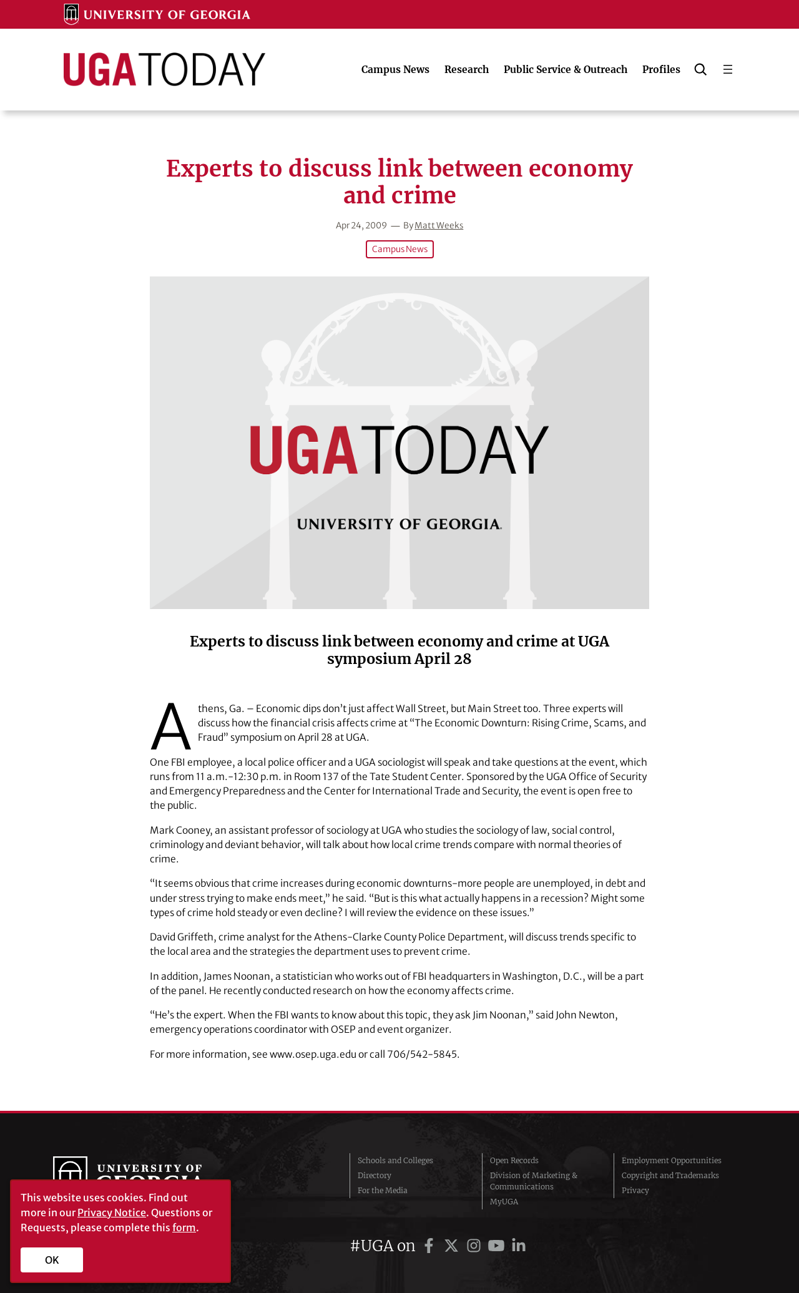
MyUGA (504, 1201)
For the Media (383, 1190)
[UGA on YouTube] (498, 1246)
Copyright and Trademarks (670, 1175)
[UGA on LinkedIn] (518, 1246)
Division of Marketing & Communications (533, 1181)
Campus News (400, 249)
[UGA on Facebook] (430, 1246)
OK (52, 1260)
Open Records (514, 1160)
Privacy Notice (111, 1212)
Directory (374, 1175)
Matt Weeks (438, 225)
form (184, 1227)
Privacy (635, 1190)
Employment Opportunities (672, 1160)
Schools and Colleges (395, 1160)
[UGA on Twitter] (453, 1246)
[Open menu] (727, 69)
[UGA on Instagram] (475, 1246)
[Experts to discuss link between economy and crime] (399, 442)
